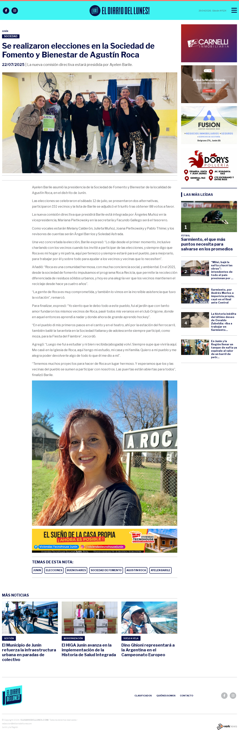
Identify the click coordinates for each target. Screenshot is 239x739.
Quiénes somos (165, 695)
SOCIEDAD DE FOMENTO (106, 570)
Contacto (186, 695)
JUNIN (37, 570)
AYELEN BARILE (160, 570)
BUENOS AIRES (76, 570)
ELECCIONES (54, 570)
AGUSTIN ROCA (136, 570)
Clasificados (143, 695)
